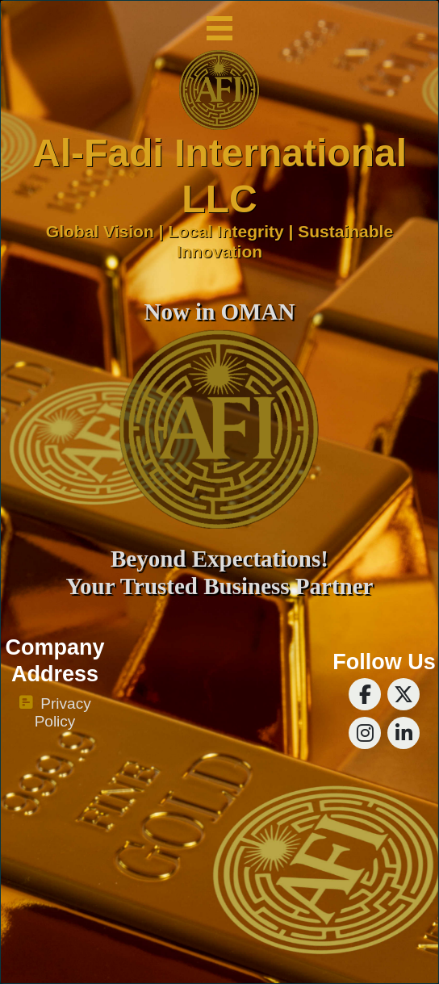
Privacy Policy (54, 713)
